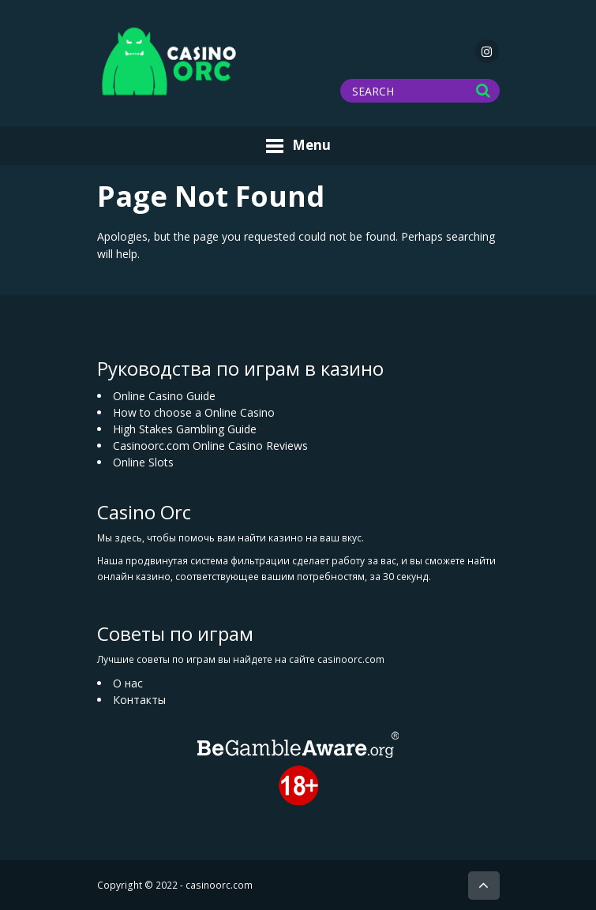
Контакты (139, 699)
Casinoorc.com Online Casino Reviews (210, 445)
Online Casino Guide (164, 395)
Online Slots (143, 462)
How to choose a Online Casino (194, 412)
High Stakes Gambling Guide (185, 428)
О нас (128, 683)
